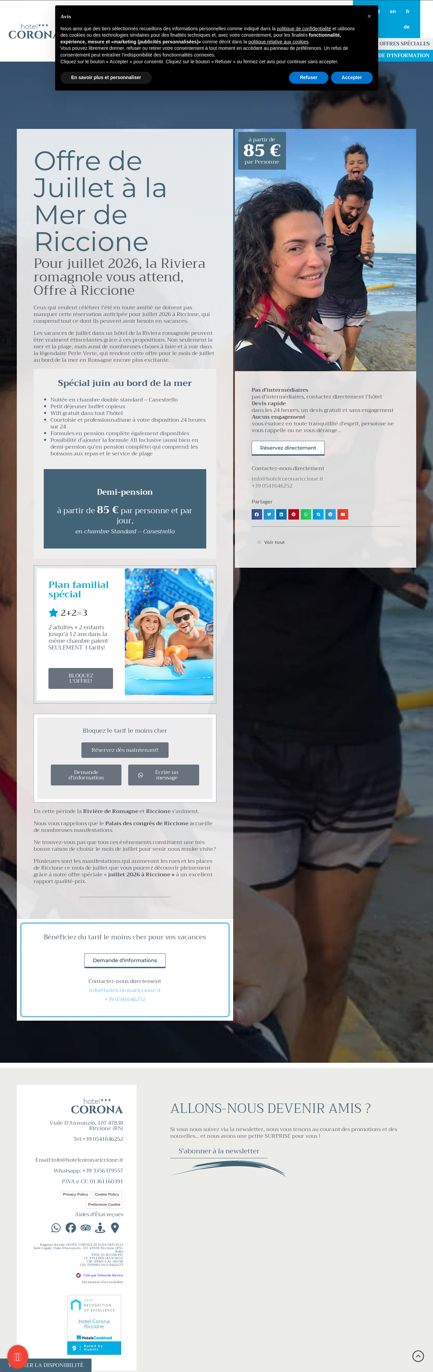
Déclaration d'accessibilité (102, 1282)
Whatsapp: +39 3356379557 (88, 1170)
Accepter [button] (352, 77)
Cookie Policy (107, 1194)
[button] (257, 514)
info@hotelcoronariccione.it (125, 990)
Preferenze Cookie (104, 1204)
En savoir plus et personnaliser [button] (106, 77)
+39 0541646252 (125, 999)
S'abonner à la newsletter (219, 1151)
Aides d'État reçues (99, 1214)
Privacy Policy (75, 1194)
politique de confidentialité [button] (304, 28)
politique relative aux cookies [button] (278, 41)
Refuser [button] (308, 77)
